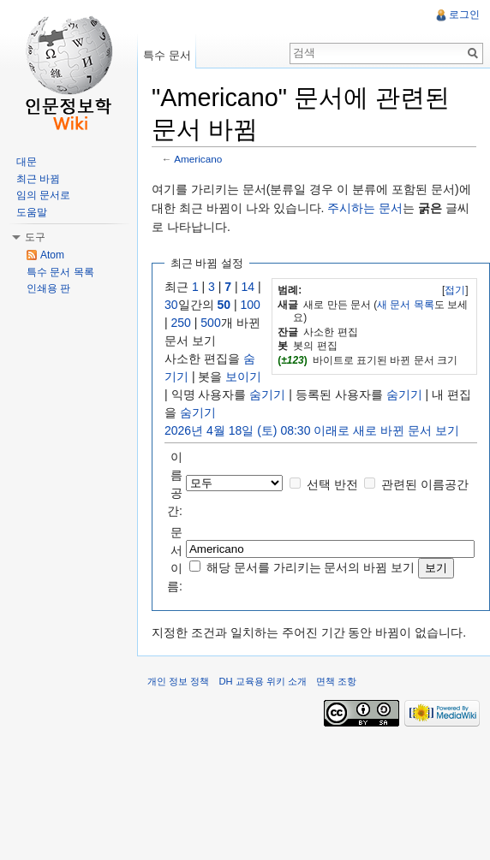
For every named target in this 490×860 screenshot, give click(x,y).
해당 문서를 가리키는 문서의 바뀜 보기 (310, 567)
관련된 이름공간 (425, 484)
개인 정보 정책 (178, 681)
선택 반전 (332, 484)
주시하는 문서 (365, 208)
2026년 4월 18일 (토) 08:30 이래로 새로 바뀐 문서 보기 (311, 430)
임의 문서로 (43, 195)
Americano (198, 158)
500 (210, 322)
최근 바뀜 (38, 179)
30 (171, 304)
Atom (52, 255)
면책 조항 (336, 681)
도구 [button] (35, 237)
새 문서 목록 (405, 305)
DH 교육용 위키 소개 (262, 681)
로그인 (464, 15)
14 (248, 287)
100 (250, 304)
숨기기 (267, 394)
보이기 (243, 376)
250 (181, 322)
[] (455, 290)
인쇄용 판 (48, 288)
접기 (455, 290)
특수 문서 (167, 55)
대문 (26, 162)
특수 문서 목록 (60, 272)
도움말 (31, 212)
